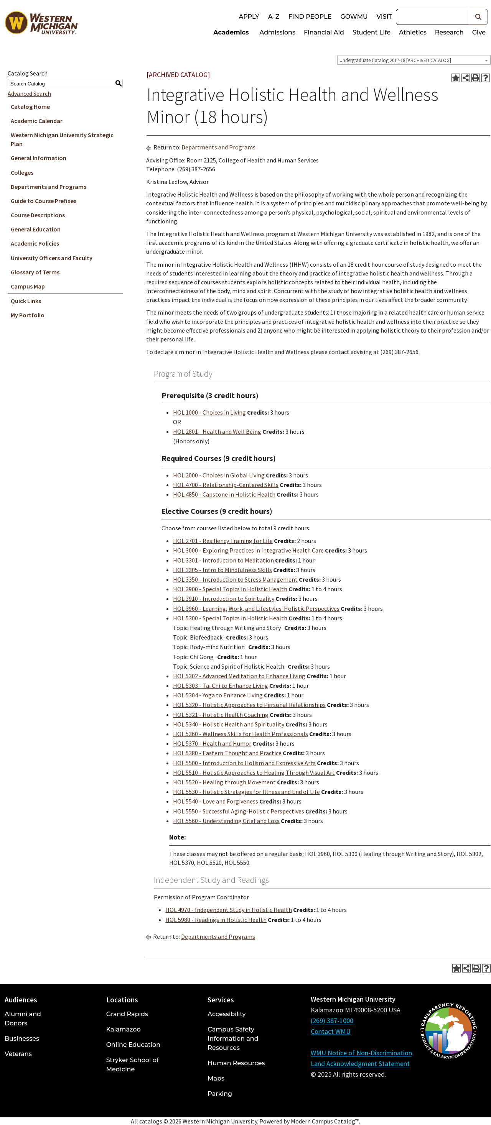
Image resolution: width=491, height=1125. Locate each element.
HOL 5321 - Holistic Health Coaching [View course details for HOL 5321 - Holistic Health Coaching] (221, 714)
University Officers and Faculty (51, 258)
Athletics (413, 32)
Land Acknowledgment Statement (360, 1063)
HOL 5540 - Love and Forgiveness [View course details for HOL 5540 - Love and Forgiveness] (215, 801)
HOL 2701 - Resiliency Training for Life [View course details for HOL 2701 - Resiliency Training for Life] (223, 540)
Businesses (22, 1038)
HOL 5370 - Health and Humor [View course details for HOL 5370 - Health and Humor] (212, 743)
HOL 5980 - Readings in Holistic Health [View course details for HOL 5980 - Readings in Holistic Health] (216, 919)
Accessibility (227, 1014)
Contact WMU (331, 1031)
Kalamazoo (123, 1029)
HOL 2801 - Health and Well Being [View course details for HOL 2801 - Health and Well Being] (217, 431)
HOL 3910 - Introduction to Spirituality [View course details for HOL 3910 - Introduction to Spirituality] (223, 598)
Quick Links (26, 301)
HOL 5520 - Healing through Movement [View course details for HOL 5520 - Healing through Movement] (224, 782)
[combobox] (414, 60)
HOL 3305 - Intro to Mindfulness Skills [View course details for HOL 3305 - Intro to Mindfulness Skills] (222, 570)
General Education (36, 229)
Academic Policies (35, 243)
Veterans (18, 1054)
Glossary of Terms (35, 272)
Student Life (371, 32)
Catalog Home (30, 106)
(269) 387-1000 (332, 1020)
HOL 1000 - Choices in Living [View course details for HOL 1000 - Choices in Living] (209, 412)
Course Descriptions (38, 215)
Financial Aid (324, 32)
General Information (38, 158)
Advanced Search (29, 93)
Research (449, 32)
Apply (249, 16)
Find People (310, 16)
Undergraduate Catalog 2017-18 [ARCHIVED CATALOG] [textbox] (395, 60)
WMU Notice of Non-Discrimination (361, 1052)
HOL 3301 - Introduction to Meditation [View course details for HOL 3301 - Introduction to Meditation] (223, 560)
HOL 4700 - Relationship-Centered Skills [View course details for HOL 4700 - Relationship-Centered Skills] (225, 485)
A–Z (274, 16)
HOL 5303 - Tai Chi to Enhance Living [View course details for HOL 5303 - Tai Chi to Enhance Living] (220, 685)
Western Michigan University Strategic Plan (62, 139)
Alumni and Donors (23, 1018)
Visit (384, 16)
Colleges (22, 172)
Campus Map (28, 286)
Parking (220, 1093)
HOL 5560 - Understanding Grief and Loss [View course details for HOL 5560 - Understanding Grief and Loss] (226, 821)
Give (479, 32)
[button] (478, 17)
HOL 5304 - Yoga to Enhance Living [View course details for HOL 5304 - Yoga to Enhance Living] (218, 695)
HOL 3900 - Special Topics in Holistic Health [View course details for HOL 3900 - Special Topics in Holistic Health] (230, 589)
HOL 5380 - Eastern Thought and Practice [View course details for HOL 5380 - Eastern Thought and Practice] (227, 753)
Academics (231, 32)
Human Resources (236, 1063)
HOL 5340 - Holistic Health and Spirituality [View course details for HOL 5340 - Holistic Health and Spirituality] (228, 724)
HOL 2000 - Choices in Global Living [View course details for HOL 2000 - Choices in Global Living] (219, 475)
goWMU (353, 16)
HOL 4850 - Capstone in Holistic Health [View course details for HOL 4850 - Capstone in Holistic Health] (224, 494)
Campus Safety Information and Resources (233, 1038)
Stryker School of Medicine (132, 1064)
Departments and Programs (48, 186)
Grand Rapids (127, 1014)
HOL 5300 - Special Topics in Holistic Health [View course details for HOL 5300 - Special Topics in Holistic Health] (230, 618)
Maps (216, 1078)
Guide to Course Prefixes (43, 201)
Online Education (133, 1044)
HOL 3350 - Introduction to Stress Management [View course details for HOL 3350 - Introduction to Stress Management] (235, 579)
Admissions (278, 32)
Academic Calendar (37, 121)
